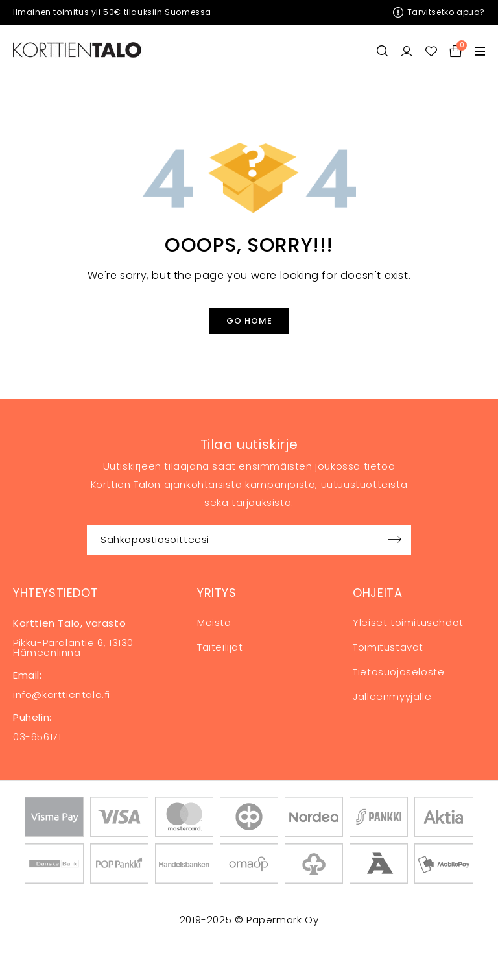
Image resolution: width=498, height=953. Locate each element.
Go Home (249, 321)
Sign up (395, 539)
